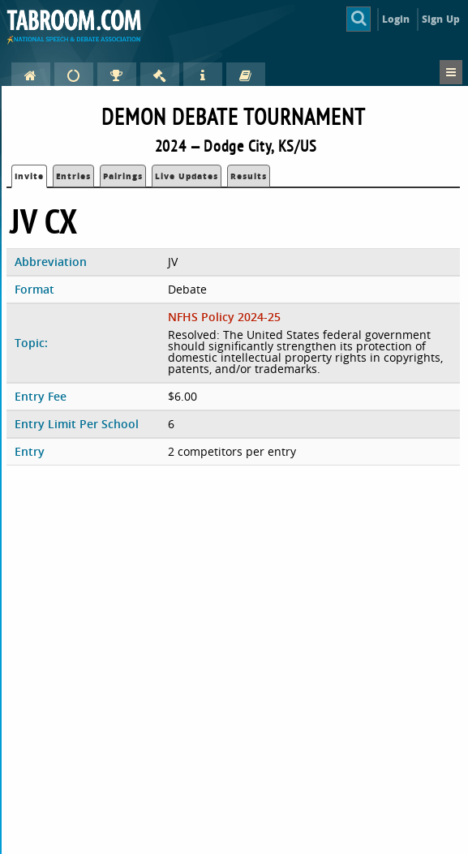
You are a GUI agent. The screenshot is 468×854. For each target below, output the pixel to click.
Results (248, 176)
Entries (73, 176)
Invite (29, 176)
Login (396, 19)
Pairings (123, 176)
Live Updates (186, 176)
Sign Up (441, 19)
